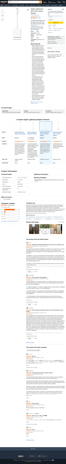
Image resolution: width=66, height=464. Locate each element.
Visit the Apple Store (35, 14)
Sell (43, 5)
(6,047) (23, 141)
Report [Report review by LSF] (35, 271)
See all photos (61, 221)
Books (27, 5)
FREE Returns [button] (34, 25)
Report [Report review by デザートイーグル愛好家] (27, 422)
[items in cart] (64, 2)
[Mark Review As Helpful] (29, 272)
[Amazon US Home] (20, 456)
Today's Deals (32, 5)
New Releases (54, 5)
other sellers (33, 28)
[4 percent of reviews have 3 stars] (10, 214)
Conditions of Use (17, 460)
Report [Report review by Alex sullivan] (35, 304)
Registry (60, 5)
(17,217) (49, 141)
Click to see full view (17, 39)
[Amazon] (4, 2)
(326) (61, 141)
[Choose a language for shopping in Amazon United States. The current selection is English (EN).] (44, 2)
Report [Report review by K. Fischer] (35, 338)
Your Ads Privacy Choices (47, 460)
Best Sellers (22, 5)
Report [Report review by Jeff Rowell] (27, 397)
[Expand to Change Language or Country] (36, 456)
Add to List (49, 48)
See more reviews (30, 342)
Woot (54, 26)
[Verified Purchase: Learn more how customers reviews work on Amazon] (29, 247)
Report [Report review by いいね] (27, 365)
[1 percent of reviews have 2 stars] (10, 216)
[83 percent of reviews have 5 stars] (10, 209)
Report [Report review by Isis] (27, 409)
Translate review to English (31, 367)
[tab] (30, 217)
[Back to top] (33, 450)
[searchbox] (25, 2)
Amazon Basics (15, 5)
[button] (2, 5)
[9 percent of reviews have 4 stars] (10, 212)
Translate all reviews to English (33, 350)
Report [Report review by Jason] (27, 436)
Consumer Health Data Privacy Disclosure (34, 460)
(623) (36, 141)
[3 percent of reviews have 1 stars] (10, 218)
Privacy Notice (23, 460)
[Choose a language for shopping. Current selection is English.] (33, 456)
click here (36, 181)
